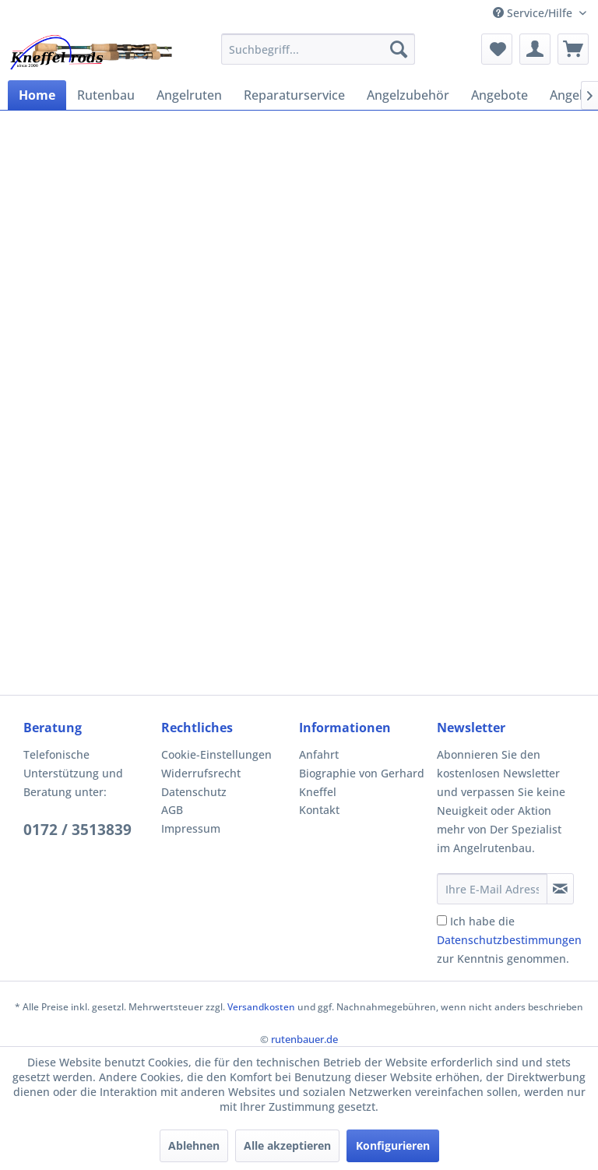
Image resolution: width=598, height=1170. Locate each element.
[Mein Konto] (535, 49)
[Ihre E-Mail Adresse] (492, 888)
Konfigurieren (393, 1145)
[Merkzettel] (496, 49)
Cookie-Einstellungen (216, 754)
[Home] (37, 95)
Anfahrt (319, 754)
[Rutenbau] (106, 95)
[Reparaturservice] (294, 95)
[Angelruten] (189, 95)
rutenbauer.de (304, 1039)
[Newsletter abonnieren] (560, 888)
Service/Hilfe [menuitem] (534, 12)
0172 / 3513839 (77, 829)
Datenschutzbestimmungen (509, 939)
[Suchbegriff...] (318, 49)
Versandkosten (261, 1006)
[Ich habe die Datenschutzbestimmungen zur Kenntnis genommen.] (442, 920)
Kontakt (319, 809)
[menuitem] (318, 49)
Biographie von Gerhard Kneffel (361, 782)
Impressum (190, 828)
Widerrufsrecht (201, 773)
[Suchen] (398, 49)
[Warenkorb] (573, 49)
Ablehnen (194, 1145)
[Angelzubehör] (408, 95)
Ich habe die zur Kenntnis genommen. (509, 940)
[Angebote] (499, 95)
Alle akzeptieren (287, 1145)
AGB (172, 809)
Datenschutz (194, 791)
